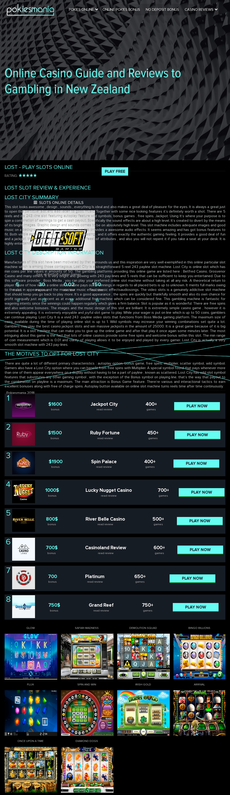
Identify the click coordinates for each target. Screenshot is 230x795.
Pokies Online (82, 10)
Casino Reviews (200, 10)
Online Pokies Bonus (122, 10)
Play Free (115, 171)
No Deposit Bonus (163, 10)
